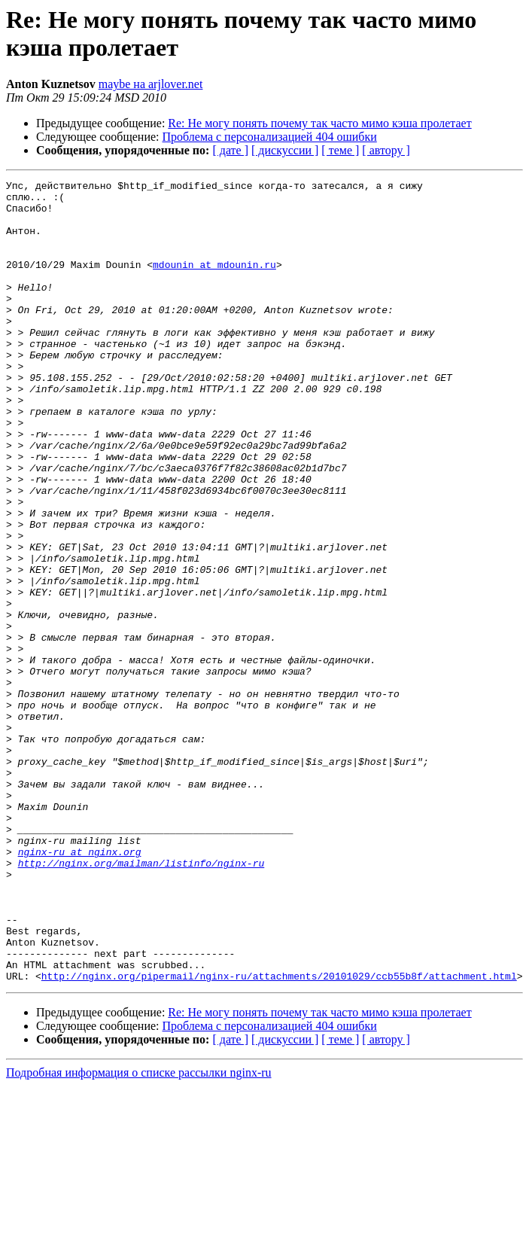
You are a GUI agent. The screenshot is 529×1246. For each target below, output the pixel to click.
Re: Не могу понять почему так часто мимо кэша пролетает (319, 123)
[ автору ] (385, 150)
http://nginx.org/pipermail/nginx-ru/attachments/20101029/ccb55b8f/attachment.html (279, 1136)
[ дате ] (230, 150)
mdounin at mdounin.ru (214, 282)
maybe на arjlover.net (151, 84)
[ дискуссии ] (284, 150)
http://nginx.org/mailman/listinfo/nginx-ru (141, 1000)
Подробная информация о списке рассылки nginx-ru (139, 1232)
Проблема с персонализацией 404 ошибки (270, 136)
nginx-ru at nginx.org (79, 987)
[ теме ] (340, 150)
